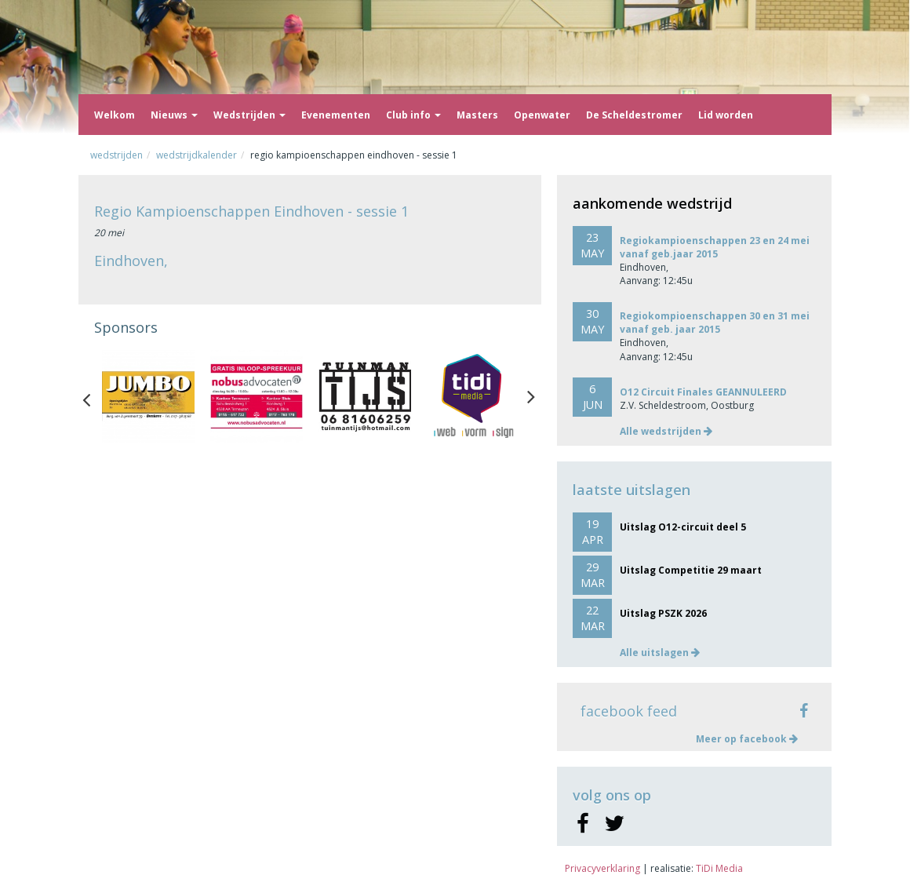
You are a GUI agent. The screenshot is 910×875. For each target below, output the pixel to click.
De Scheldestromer (634, 115)
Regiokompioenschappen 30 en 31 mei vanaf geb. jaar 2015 (715, 322)
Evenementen (335, 115)
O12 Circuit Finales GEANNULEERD (703, 392)
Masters (477, 115)
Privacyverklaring (602, 868)
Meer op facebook (747, 739)
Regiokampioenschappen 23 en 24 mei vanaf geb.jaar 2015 (715, 247)
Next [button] (531, 396)
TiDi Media (719, 868)
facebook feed (629, 711)
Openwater (542, 115)
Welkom (114, 115)
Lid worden (725, 115)
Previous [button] (94, 396)
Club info (413, 115)
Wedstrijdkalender (196, 155)
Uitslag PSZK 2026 (663, 613)
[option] (148, 396)
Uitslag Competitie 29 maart (691, 570)
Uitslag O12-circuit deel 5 (683, 527)
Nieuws (174, 115)
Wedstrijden (249, 115)
